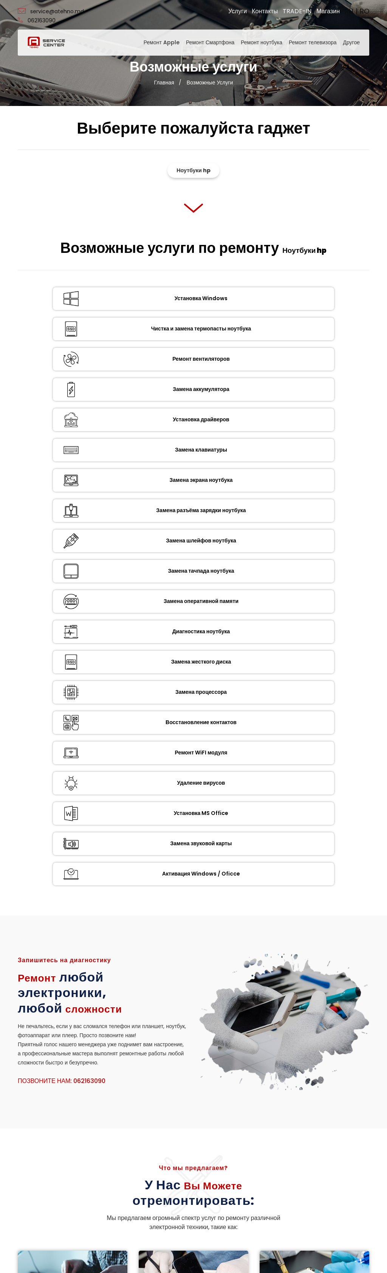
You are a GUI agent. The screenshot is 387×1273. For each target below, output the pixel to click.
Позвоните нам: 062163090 (61, 615)
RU (349, 11)
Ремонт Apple (162, 42)
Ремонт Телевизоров (74, 919)
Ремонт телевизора (312, 42)
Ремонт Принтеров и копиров (195, 919)
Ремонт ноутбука (261, 42)
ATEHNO (179, 1257)
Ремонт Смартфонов (316, 846)
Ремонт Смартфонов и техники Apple (195, 837)
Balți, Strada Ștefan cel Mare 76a (239, 1155)
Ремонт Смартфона (210, 42)
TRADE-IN (297, 11)
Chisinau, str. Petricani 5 (232, 1138)
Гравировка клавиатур (135, 992)
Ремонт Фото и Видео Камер (316, 919)
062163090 (37, 20)
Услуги (237, 11)
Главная (164, 82)
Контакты (265, 11)
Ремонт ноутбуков (74, 834)
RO (364, 11)
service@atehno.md (51, 11)
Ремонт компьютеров (255, 992)
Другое (351, 42)
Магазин (328, 11)
